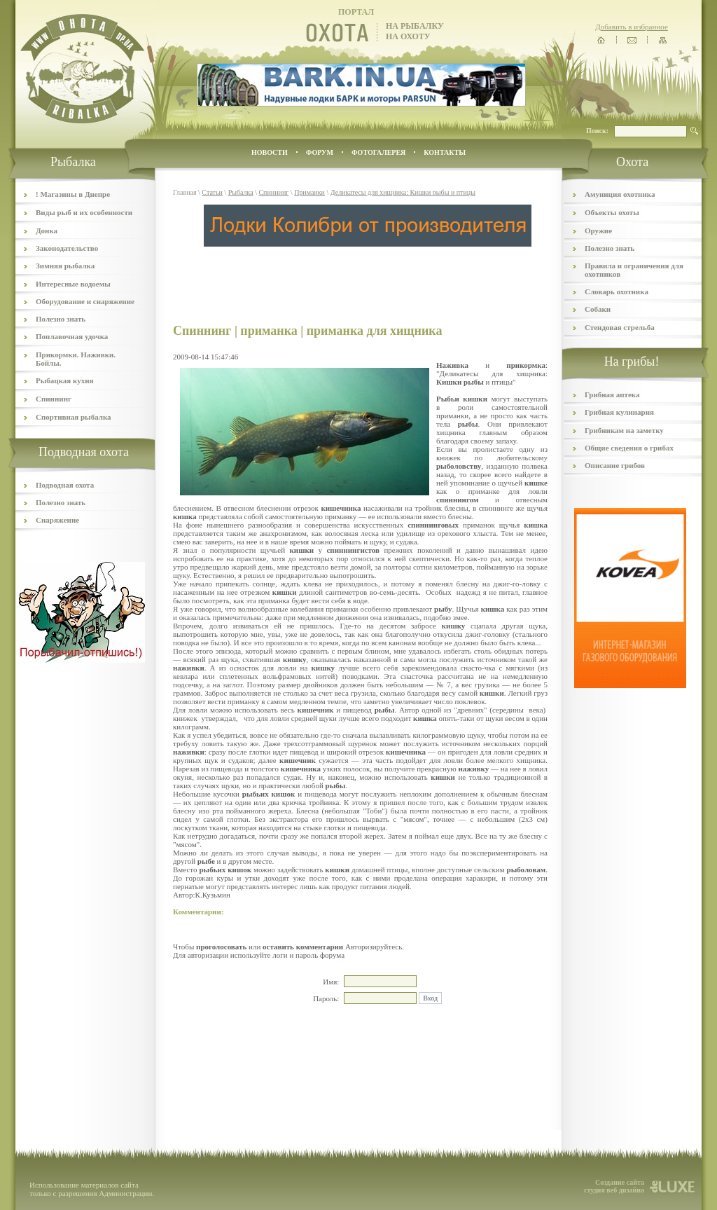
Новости (269, 152)
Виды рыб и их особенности (84, 212)
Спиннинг (53, 398)
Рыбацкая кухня (65, 380)
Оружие (598, 230)
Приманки (309, 192)
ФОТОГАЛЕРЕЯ (378, 152)
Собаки (598, 309)
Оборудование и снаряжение (85, 301)
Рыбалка (240, 192)
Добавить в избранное (631, 26)
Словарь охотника (616, 291)
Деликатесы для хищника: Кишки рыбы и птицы (402, 192)
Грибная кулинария (619, 412)
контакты (445, 152)
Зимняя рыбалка (65, 265)
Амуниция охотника (620, 194)
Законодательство (67, 248)
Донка (46, 230)
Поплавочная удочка (72, 336)
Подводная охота (65, 485)
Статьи (212, 192)
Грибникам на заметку (624, 430)
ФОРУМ (319, 152)
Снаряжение (57, 520)
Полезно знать (60, 319)
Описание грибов (615, 465)
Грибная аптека (612, 394)
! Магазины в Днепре (73, 194)
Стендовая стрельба (620, 327)
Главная (185, 192)
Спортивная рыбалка (73, 417)
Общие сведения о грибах (629, 448)
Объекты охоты (612, 212)
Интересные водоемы (73, 284)
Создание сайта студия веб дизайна (614, 1186)
